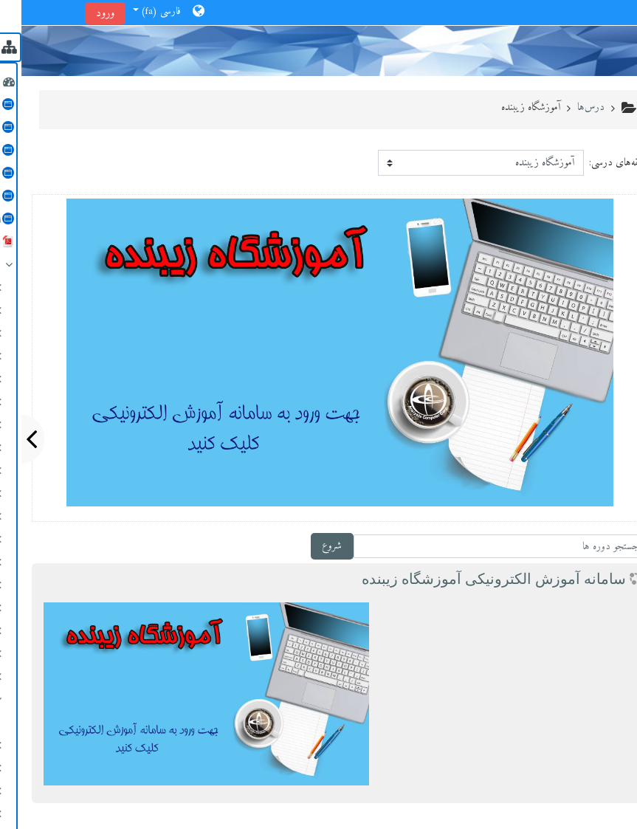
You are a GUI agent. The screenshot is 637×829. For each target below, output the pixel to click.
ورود (84, 13)
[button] (147, 12)
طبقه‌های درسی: (597, 163)
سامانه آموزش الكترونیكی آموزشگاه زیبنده (472, 579)
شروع (310, 546)
